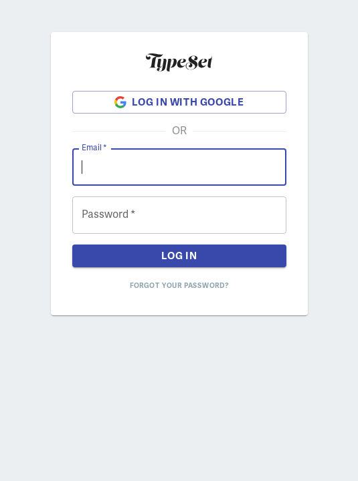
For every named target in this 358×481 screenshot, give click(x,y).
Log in (179, 256)
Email (94, 148)
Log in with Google (179, 102)
